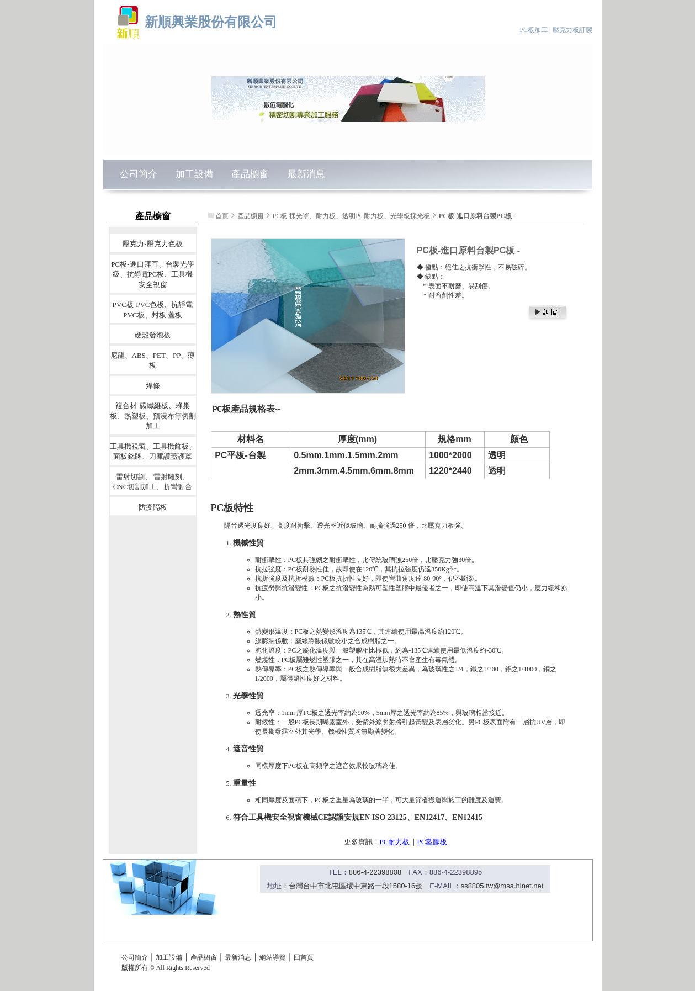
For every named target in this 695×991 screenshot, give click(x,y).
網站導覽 (272, 957)
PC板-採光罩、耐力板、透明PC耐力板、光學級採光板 (351, 216)
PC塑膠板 (432, 842)
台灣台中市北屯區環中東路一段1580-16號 (356, 886)
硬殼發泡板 (153, 335)
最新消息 (306, 174)
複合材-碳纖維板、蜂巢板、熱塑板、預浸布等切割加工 (153, 415)
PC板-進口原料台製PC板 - (477, 216)
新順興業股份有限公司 (211, 21)
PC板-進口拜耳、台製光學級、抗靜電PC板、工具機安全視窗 (152, 273)
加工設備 (194, 174)
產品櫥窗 (250, 174)
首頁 (222, 216)
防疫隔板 (153, 506)
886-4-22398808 (375, 872)
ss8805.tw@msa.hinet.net (502, 886)
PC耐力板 (395, 842)
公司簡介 (138, 174)
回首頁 (304, 957)
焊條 (153, 385)
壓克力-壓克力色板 (152, 244)
